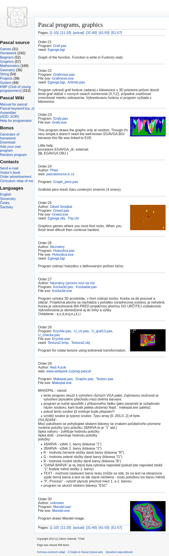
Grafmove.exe (63, 78)
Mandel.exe (61, 510)
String (4, 74)
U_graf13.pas (102, 331)
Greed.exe (60, 214)
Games (5, 49)
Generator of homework (9, 136)
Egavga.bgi (56, 49)
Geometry (7, 70)
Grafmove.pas (64, 74)
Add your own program (10, 148)
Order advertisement (15, 176)
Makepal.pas (63, 379)
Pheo (54, 170)
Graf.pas (59, 46)
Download (7, 142)
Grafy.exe (59, 122)
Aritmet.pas (76, 82)
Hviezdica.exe (63, 254)
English (5, 194)
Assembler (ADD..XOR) (9, 114)
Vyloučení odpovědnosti (119, 552)
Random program (13, 155)
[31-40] (91, 33)
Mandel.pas (62, 507)
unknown (57, 503)
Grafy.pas (60, 118)
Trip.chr (73, 218)
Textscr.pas (104, 379)
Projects (6, 78)
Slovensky (8, 199)
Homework (8, 53)
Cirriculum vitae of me (16, 181)
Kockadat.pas (86, 287)
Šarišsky (6, 207)
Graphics (7, 61)
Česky (4, 203)
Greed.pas (61, 210)
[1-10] (54, 33)
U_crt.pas (81, 331)
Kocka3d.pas (63, 287)
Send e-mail (9, 168)
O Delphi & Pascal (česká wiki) (85, 552)
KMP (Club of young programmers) (15, 88)
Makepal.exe (62, 383)
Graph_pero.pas (65, 182)
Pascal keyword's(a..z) (17, 108)
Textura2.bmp (58, 342)
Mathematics (10, 66)
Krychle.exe (61, 339)
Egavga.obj (56, 218)
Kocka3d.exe (62, 291)
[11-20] (65, 33)
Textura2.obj (80, 342)
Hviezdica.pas (64, 250)
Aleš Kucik (58, 367)
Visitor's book (10, 172)
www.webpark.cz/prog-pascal (68, 371)
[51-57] (116, 33)
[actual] (78, 33)
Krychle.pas (62, 331)
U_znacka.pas (49, 335)
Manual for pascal (13, 104)
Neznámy (57, 247)
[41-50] (104, 33)
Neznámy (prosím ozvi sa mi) (72, 283)
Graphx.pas (84, 379)
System (5, 83)
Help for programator (16, 120)
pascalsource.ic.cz (60, 174)
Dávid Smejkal (61, 206)
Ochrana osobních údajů (51, 552)
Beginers (7, 57)
